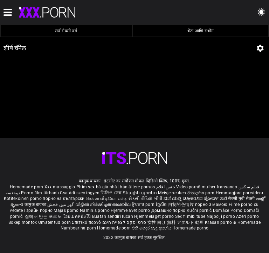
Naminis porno (95, 210)
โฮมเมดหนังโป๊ (77, 216)
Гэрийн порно (39, 210)
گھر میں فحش (61, 204)
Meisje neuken (172, 192)
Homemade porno (190, 228)
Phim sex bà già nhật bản (101, 186)
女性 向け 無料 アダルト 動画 (175, 222)
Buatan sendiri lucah (113, 216)
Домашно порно (169, 210)
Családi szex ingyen (79, 192)
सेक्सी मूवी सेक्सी (241, 198)
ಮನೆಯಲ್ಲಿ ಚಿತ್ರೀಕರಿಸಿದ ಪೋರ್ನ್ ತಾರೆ (196, 198)
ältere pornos (142, 186)
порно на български (63, 198)
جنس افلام (165, 186)
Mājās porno (67, 210)
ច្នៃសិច (162, 204)
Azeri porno (247, 216)
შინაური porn (201, 192)
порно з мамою (211, 204)
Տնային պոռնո (140, 192)
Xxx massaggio (59, 186)
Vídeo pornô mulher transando (206, 186)
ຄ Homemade (247, 222)
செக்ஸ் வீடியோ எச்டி (106, 198)
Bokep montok (22, 222)
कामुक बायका (36, 204)
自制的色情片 (181, 204)
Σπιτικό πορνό (87, 222)
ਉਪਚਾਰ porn (144, 204)
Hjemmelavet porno (131, 210)
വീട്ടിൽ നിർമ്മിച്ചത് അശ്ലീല (103, 204)
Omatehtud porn (55, 222)
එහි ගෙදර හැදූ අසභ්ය (152, 228)
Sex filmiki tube (190, 216)
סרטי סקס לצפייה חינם (124, 222)
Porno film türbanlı (40, 192)
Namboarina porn (79, 228)
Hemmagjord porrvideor (239, 192)
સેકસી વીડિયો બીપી (146, 198)
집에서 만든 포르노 (44, 216)
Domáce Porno (228, 210)
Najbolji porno (221, 216)
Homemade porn (27, 186)
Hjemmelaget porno (154, 216)
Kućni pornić (200, 210)
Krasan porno (219, 222)
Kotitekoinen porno (23, 198)
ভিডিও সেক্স (111, 192)
